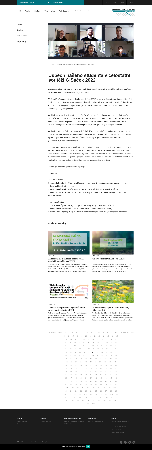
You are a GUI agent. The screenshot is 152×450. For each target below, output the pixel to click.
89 (70, 355)
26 (112, 336)
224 (85, 394)
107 (101, 359)
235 (85, 397)
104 (86, 359)
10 (99, 333)
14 (116, 333)
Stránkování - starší (127, 332)
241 (117, 397)
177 (66, 381)
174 (106, 378)
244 (78, 401)
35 (97, 339)
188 (65, 385)
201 (78, 388)
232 (70, 397)
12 (107, 333)
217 (106, 391)
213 (86, 391)
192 (86, 385)
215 (96, 391)
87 (115, 352)
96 (102, 355)
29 (71, 339)
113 (76, 362)
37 (106, 339)
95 (97, 355)
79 (80, 352)
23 (99, 336)
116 (91, 362)
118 (100, 362)
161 (96, 375)
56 (84, 346)
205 (99, 388)
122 (66, 365)
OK (88, 446)
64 (66, 349)
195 (101, 385)
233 (75, 397)
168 (76, 378)
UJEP (131, 2)
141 (106, 368)
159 (86, 375)
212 (81, 391)
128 (96, 365)
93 (88, 355)
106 (96, 359)
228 (106, 394)
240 (112, 397)
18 (77, 336)
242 (67, 401)
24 (103, 336)
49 (107, 342)
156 (71, 375)
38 (111, 339)
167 (71, 378)
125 (81, 365)
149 (91, 371)
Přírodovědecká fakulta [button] (34, 2)
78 (75, 352)
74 (111, 349)
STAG (114, 2)
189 (70, 385)
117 (95, 362)
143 (116, 368)
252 (88, 404)
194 (96, 385)
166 (66, 378)
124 (76, 365)
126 (86, 365)
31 (79, 339)
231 (65, 397)
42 (75, 342)
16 (69, 336)
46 (93, 342)
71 (98, 349)
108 (106, 359)
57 (88, 346)
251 (115, 401)
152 (106, 371)
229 (111, 394)
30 (75, 339)
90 (75, 355)
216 (101, 391)
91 (79, 355)
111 (67, 362)
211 (76, 391)
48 (102, 342)
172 (96, 378)
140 (101, 368)
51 (116, 342)
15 (64, 336)
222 (75, 394)
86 (111, 352)
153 (111, 371)
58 (93, 346)
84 (102, 352)
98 (111, 355)
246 (88, 401)
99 (116, 355)
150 (96, 371)
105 (91, 359)
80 (84, 352)
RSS (32, 442)
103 (81, 359)
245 (83, 401)
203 (88, 388)
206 (104, 388)
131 (111, 365)
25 (108, 336)
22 (95, 336)
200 (72, 388)
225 (91, 394)
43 (79, 342)
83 (97, 352)
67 (80, 349)
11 (103, 333)
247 (94, 401)
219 (116, 391)
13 (111, 333)
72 (102, 349)
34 (93, 339)
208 (114, 388)
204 (93, 388)
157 (76, 375)
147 (81, 371)
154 (116, 371)
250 (110, 401)
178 (71, 381)
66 (75, 349)
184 (101, 381)
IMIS (122, 2)
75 (116, 349)
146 (76, 371)
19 (81, 336)
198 (116, 385)
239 (106, 397)
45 (89, 342)
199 (67, 388)
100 (65, 359)
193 (91, 385)
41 (70, 342)
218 (111, 391)
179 (76, 381)
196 (106, 385)
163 (106, 375)
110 (116, 359)
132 (116, 365)
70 (93, 349)
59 (97, 346)
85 (106, 352)
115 (86, 362)
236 (91, 397)
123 (71, 365)
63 (115, 346)
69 (89, 349)
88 (66, 355)
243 (72, 401)
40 (66, 342)
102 (76, 359)
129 (101, 365)
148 (86, 371)
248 (99, 401)
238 (101, 397)
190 (76, 385)
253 (93, 404)
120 (110, 362)
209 (66, 391)
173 (101, 378)
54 (75, 346)
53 (70, 346)
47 (98, 342)
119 (105, 362)
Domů (52, 65)
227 (101, 394)
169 (81, 378)
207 (109, 388)
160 (91, 375)
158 (81, 375)
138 (91, 368)
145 (71, 371)
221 (70, 394)
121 (115, 362)
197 (111, 385)
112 (71, 362)
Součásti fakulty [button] (67, 2)
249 (104, 401)
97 (107, 355)
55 (79, 346)
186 (111, 381)
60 (102, 346)
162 (101, 375)
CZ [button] (106, 2)
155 (66, 375)
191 (81, 385)
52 (66, 346)
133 (66, 368)
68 (84, 349)
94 (93, 355)
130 (106, 365)
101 (71, 359)
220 (65, 394)
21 (90, 336)
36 (102, 339)
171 (91, 378)
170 (86, 378)
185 (106, 381)
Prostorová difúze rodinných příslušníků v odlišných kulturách (98, 153)
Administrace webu (23, 442)
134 (71, 368)
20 (86, 336)
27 (117, 336)
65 (71, 349)
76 (66, 352)
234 (80, 397)
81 (88, 352)
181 (86, 381)
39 (115, 339)
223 (80, 394)
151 (101, 371)
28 (66, 339)
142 (111, 368)
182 (91, 381)
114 (81, 362)
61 (106, 346)
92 (84, 355)
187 (116, 381)
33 (88, 339)
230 (117, 394)
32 (84, 339)
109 (111, 359)
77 (71, 352)
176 (116, 378)
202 (83, 388)
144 (66, 371)
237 (96, 397)
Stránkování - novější (55, 332)
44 (84, 342)
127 (91, 365)
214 (91, 391)
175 (111, 378)
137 (86, 368)
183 (96, 381)
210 (71, 391)
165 (116, 375)
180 (81, 381)
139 (96, 368)
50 (111, 342)
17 (73, 336)
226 (96, 394)
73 (107, 349)
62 (111, 346)
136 (81, 368)
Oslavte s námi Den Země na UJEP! (108, 259)
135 (76, 368)
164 (111, 375)
